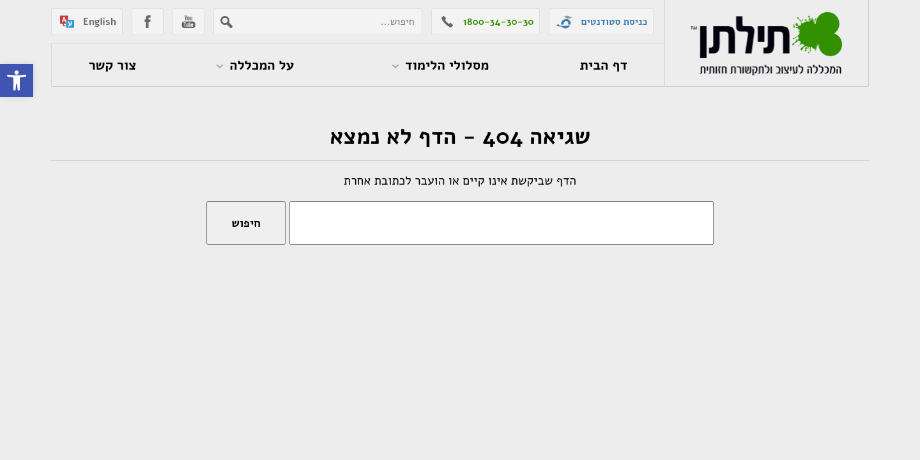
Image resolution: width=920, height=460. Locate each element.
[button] (16, 80)
